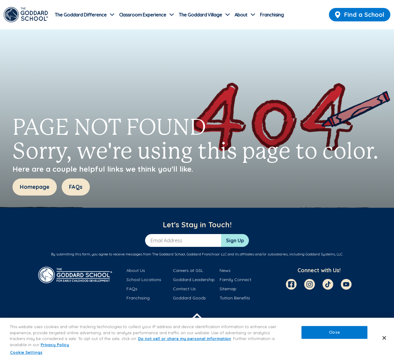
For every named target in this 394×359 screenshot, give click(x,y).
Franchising (272, 15)
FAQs (131, 288)
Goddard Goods (189, 298)
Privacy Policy (55, 344)
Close (334, 332)
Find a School (359, 14)
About (241, 15)
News (225, 270)
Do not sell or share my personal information (184, 338)
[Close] (384, 338)
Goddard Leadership (194, 279)
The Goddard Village (200, 15)
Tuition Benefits (235, 298)
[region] (197, 338)
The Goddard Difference (81, 15)
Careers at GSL (188, 270)
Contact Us (184, 288)
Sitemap (228, 288)
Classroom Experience (142, 15)
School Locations (143, 279)
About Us (135, 270)
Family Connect (235, 279)
